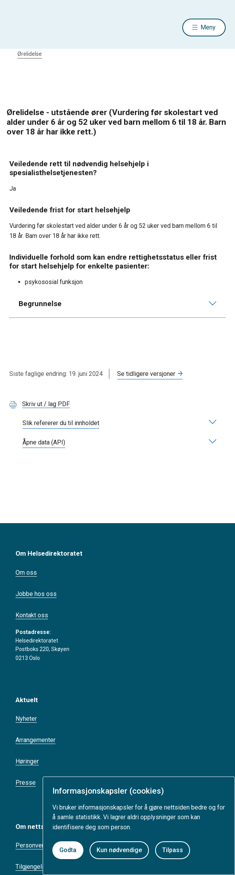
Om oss (26, 572)
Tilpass (172, 850)
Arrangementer (35, 740)
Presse (26, 782)
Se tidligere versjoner (146, 373)
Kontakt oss (32, 615)
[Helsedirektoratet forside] (18, 27)
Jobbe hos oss (36, 594)
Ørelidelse (29, 54)
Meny (208, 27)
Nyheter (26, 718)
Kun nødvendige (119, 850)
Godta (67, 850)
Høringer (27, 761)
